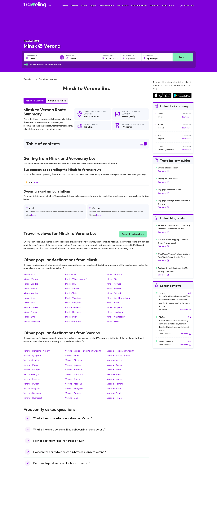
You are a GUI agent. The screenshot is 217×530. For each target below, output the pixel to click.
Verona (125, 116)
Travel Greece (31, 501)
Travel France (31, 509)
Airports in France (160, 495)
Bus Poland (72, 512)
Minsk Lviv (70, 283)
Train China (115, 498)
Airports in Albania (160, 512)
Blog (164, 5)
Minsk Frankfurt (73, 321)
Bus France (72, 506)
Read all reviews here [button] (133, 234)
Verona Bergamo (32, 374)
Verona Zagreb (114, 364)
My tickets (187, 5)
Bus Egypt (71, 509)
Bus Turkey (72, 518)
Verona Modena (73, 383)
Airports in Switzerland (162, 503)
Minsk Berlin (113, 302)
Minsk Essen (113, 321)
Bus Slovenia (72, 501)
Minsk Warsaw (31, 279)
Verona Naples (114, 379)
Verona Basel (114, 393)
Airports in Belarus (160, 501)
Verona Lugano (32, 388)
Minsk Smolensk (73, 307)
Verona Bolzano (73, 369)
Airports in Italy (159, 506)
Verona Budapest (33, 393)
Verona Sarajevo (74, 388)
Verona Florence (73, 360)
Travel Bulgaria (31, 498)
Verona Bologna (32, 369)
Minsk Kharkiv (31, 307)
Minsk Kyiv (70, 274)
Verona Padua (31, 364)
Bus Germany (73, 498)
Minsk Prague (31, 312)
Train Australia (116, 503)
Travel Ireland (31, 518)
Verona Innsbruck (74, 374)
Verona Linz (71, 397)
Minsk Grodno (31, 283)
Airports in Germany (161, 509)
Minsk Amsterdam (116, 316)
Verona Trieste (72, 379)
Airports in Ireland (160, 498)
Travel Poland (31, 512)
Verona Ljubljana (32, 355)
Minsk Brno (29, 316)
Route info (186, 117)
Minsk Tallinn (71, 293)
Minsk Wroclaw (73, 297)
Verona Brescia (73, 364)
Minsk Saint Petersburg (118, 297)
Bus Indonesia (73, 521)
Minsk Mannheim (32, 321)
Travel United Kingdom (35, 492)
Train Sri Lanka (116, 495)
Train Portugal (116, 492)
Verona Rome (114, 369)
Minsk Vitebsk (72, 288)
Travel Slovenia (31, 515)
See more (163, 171)
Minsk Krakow (114, 288)
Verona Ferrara (115, 383)
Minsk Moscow (114, 274)
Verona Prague (73, 393)
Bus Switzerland (74, 515)
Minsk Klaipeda (114, 307)
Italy (132, 116)
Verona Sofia (114, 388)
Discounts (154, 5)
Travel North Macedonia (35, 495)
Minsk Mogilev (31, 293)
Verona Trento (114, 397)
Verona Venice (114, 360)
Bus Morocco (73, 492)
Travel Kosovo (31, 521)
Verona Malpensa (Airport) (120, 350)
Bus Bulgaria (72, 495)
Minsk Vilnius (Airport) (76, 279)
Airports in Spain (159, 492)
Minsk (87, 116)
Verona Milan (72, 355)
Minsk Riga (112, 279)
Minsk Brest (30, 297)
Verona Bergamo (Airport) (37, 350)
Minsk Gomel (30, 288)
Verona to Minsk (57, 100)
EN (172, 5)
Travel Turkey (31, 506)
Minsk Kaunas (114, 283)
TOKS (36, 182)
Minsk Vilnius (30, 274)
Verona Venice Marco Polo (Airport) (83, 350)
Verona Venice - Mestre (118, 355)
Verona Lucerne (32, 379)
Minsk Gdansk (114, 293)
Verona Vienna (114, 374)
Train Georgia (116, 501)
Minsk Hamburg (115, 312)
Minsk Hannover (73, 312)
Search (183, 57)
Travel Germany (32, 503)
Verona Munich (31, 383)
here (33, 215)
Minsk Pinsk (29, 302)
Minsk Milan (71, 316)
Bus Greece (72, 503)
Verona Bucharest (33, 397)
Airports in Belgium (160, 518)
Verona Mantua (31, 360)
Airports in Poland (160, 515)
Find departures (139, 5)
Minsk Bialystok (73, 302)
